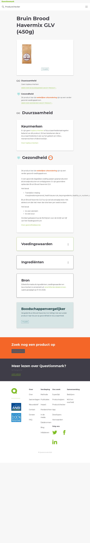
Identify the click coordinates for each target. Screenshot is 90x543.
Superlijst (56, 394)
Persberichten (46, 410)
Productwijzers (58, 399)
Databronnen (46, 422)
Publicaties (45, 399)
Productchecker (11, 6)
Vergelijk (45, 69)
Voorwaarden (57, 420)
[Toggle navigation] (86, 7)
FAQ (30, 420)
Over (31, 394)
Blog (42, 427)
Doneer (32, 415)
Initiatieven (45, 432)
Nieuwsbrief (33, 405)
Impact (43, 405)
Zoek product (18, 351)
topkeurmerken (37, 130)
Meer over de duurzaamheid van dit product (38, 88)
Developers (56, 415)
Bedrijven (70, 394)
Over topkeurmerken (29, 143)
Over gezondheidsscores (31, 225)
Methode (44, 394)
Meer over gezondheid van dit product (36, 103)
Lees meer (16, 374)
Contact (32, 410)
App (54, 410)
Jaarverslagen (34, 399)
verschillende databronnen (55, 287)
